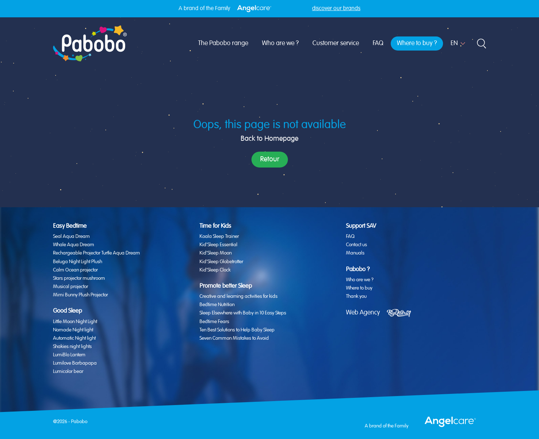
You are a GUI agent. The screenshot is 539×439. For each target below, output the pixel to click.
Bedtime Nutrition (217, 304)
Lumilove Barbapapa (75, 363)
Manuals (355, 253)
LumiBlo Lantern (69, 354)
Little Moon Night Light (75, 321)
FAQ (378, 43)
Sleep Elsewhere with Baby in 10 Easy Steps (243, 313)
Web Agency (363, 312)
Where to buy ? (417, 43)
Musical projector (70, 286)
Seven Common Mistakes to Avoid (234, 338)
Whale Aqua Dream (73, 244)
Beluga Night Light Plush (77, 261)
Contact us (356, 244)
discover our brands (336, 9)
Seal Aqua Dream (71, 236)
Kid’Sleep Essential (218, 244)
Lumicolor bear (68, 371)
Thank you (356, 296)
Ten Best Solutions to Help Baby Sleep (237, 329)
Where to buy (359, 288)
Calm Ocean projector (75, 270)
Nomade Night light (73, 329)
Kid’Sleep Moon (216, 253)
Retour (269, 159)
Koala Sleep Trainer (219, 236)
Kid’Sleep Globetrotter (221, 261)
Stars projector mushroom (79, 278)
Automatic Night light (74, 338)
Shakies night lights (72, 346)
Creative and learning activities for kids (238, 296)
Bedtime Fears (214, 321)
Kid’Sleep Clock (215, 270)
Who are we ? (280, 43)
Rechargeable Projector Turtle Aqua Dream (96, 253)
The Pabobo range (223, 43)
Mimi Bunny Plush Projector (80, 294)
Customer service (335, 43)
